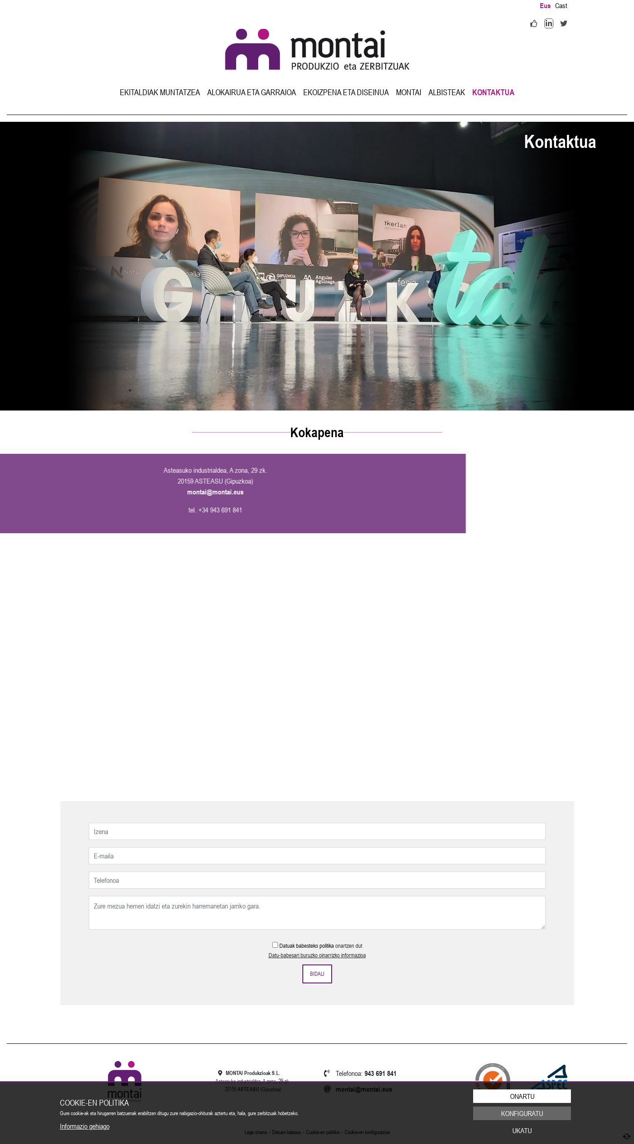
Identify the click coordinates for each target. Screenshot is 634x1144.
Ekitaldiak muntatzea (160, 92)
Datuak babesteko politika (306, 945)
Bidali (317, 974)
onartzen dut (348, 945)
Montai (408, 92)
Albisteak (447, 92)
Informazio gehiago (84, 1126)
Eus (545, 5)
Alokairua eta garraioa (251, 92)
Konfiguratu (522, 1113)
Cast (561, 5)
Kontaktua (493, 92)
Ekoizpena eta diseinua (346, 92)
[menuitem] (160, 92)
